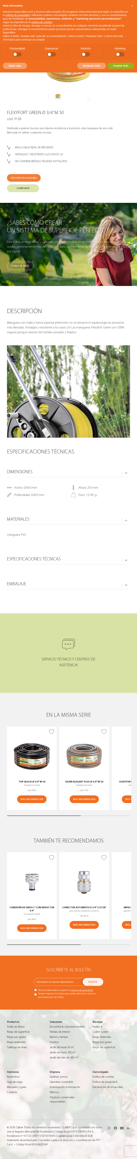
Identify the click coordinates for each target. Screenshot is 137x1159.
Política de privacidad (105, 1082)
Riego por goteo (16, 1037)
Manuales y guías (16, 1087)
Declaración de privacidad (108, 1087)
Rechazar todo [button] (91, 65)
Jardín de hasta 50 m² (62, 1047)
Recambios (13, 1076)
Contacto (12, 1092)
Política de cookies (103, 1076)
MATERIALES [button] (18, 519)
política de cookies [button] (42, 22)
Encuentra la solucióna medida (67, 1026)
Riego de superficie (18, 1031)
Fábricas (54, 1092)
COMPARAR (23, 188)
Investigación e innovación (65, 1087)
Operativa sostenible (61, 1082)
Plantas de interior (60, 1031)
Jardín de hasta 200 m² (62, 1052)
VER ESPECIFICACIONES (24, 178)
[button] (132, 6)
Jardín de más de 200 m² (64, 1057)
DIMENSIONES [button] (19, 471)
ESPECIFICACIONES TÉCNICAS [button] (34, 559)
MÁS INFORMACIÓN (32, 799)
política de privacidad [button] (17, 15)
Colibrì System (101, 1031)
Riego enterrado (16, 1042)
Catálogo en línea (17, 1047)
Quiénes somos (59, 1076)
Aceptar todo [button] (120, 65)
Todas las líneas (16, 1026)
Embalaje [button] (16, 584)
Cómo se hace (20, 265)
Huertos (54, 1042)
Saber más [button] (15, 65)
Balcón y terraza (59, 1037)
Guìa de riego (14, 1082)
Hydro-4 (97, 1026)
